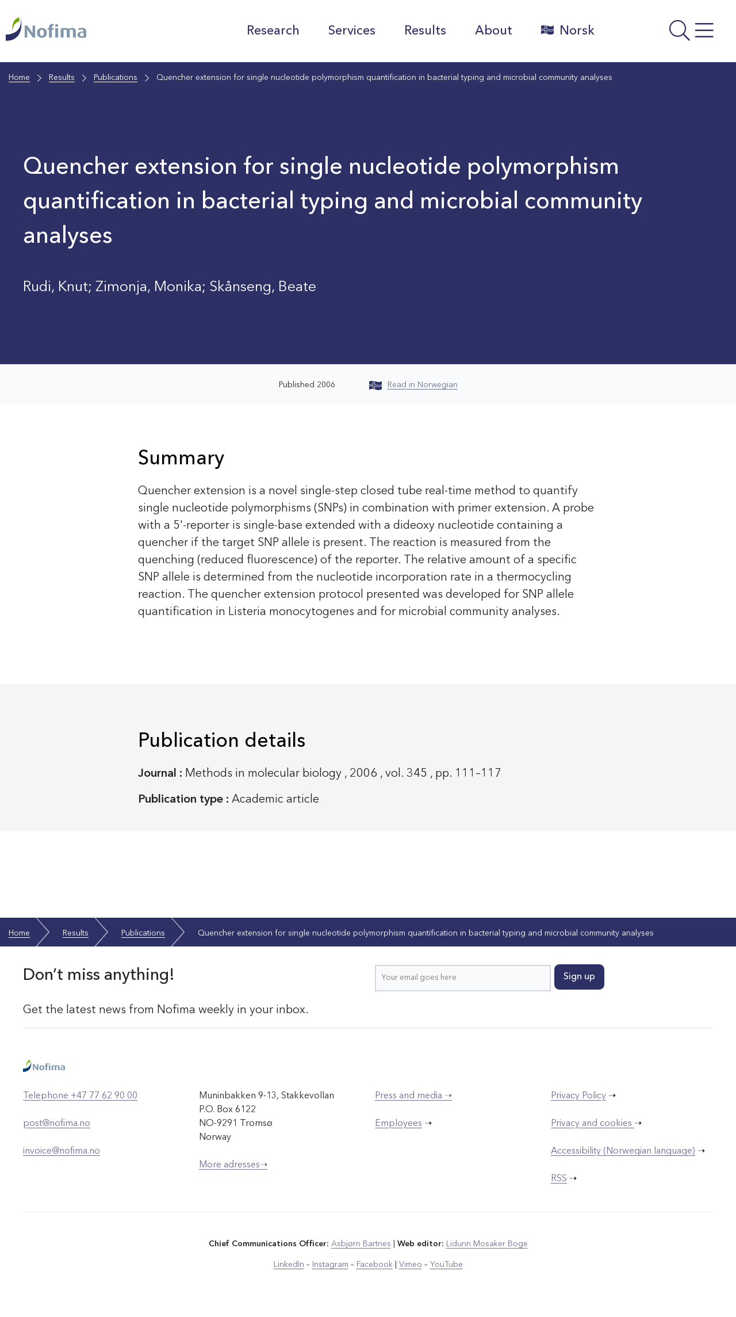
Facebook (374, 1265)
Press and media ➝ (413, 1096)
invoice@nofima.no (61, 1151)
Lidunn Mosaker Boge (487, 1244)
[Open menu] (668, 34)
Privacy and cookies (592, 1123)
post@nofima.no (56, 1123)
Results (425, 31)
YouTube (446, 1265)
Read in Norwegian (413, 385)
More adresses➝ (233, 1165)
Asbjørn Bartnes (361, 1244)
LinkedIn (289, 1265)
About (493, 31)
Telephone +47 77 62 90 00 (80, 1096)
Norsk (568, 30)
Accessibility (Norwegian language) (623, 1151)
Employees (398, 1123)
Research (273, 31)
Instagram (330, 1265)
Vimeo (410, 1265)
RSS (559, 1179)
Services (351, 31)
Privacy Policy (578, 1096)
